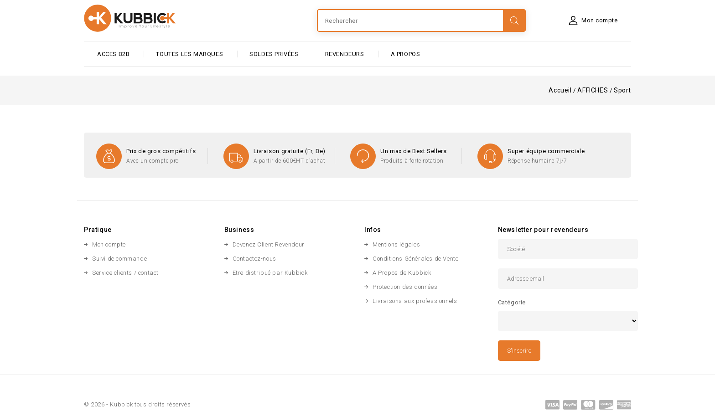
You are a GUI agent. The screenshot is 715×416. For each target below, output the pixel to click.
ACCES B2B (113, 54)
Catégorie (512, 302)
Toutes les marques (189, 54)
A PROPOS (405, 54)
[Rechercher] (421, 20)
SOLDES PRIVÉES (273, 54)
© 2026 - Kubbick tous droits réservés (137, 404)
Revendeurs (344, 54)
